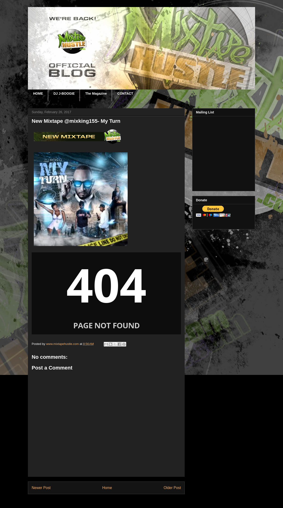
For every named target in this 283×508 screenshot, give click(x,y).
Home (107, 488)
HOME (38, 93)
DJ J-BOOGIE (64, 93)
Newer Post (41, 488)
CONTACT (125, 93)
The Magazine (96, 93)
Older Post (172, 488)
